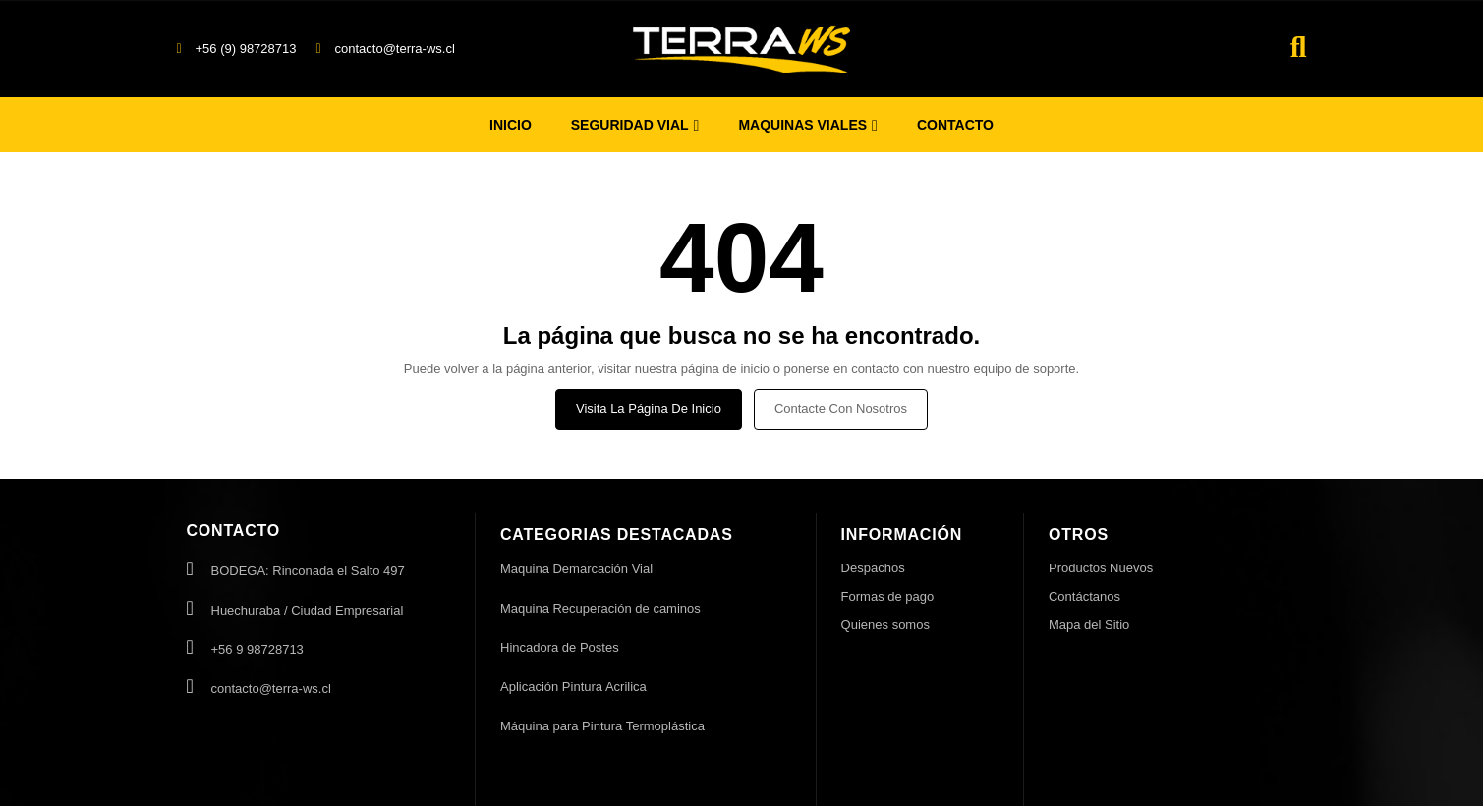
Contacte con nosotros (840, 409)
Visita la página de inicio (648, 409)
